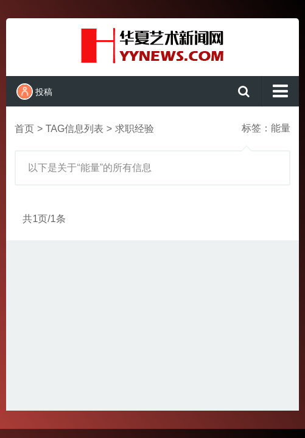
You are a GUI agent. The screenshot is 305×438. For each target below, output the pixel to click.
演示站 (152, 45)
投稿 (34, 91)
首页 (24, 128)
